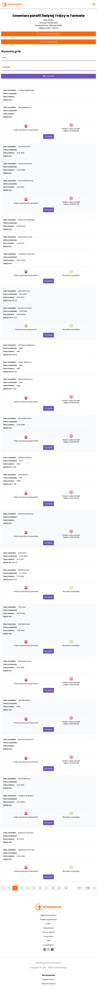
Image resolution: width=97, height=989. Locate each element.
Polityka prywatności (48, 919)
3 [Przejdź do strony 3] (21, 888)
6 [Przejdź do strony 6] (40, 888)
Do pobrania (48, 945)
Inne (48, 941)
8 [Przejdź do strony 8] (53, 888)
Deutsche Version (49, 984)
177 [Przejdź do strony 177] (79, 888)
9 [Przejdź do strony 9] (59, 888)
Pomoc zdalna (48, 932)
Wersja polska (48, 975)
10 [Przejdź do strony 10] (66, 888)
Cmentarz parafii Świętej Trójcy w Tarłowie (48, 15)
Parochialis (48, 936)
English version (49, 979)
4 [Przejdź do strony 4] (27, 888)
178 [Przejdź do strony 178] (87, 888)
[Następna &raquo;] (94, 888)
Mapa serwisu (48, 928)
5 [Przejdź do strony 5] (33, 888)
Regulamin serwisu (48, 915)
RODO (48, 924)
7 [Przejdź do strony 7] (46, 888)
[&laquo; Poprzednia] (3, 888)
